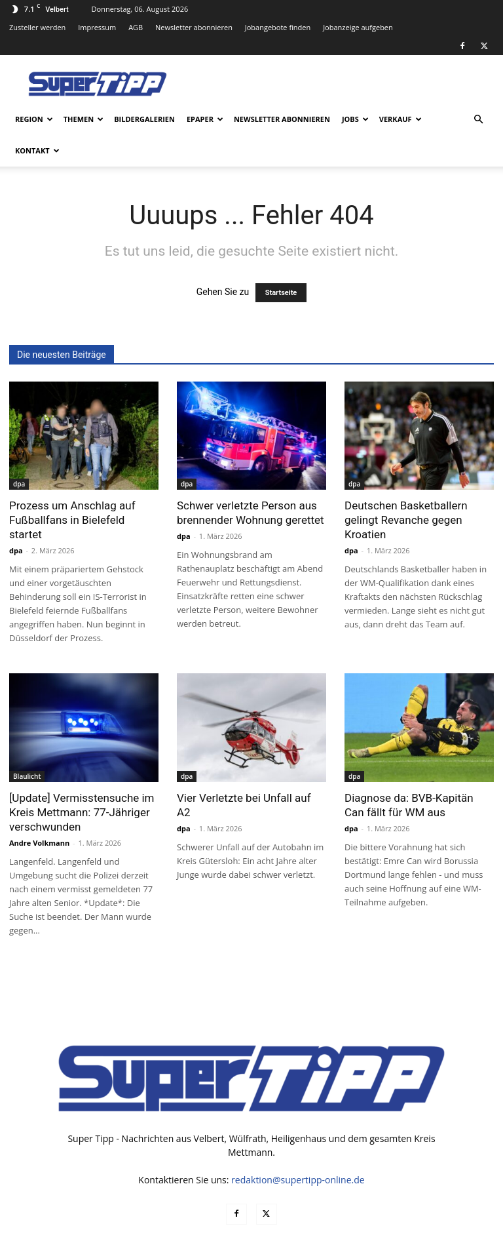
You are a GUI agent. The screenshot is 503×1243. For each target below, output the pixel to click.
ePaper (205, 119)
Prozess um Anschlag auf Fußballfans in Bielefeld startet (72, 520)
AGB (135, 27)
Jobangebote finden (278, 27)
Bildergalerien (144, 119)
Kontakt (37, 150)
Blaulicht (27, 776)
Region (34, 119)
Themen (83, 119)
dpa (19, 483)
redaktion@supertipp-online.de (298, 1180)
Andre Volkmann (39, 843)
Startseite (281, 292)
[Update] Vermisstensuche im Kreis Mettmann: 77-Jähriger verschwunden (82, 812)
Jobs (355, 119)
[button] (478, 119)
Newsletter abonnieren (194, 27)
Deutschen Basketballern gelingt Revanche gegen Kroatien (406, 520)
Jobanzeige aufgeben (358, 27)
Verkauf (400, 119)
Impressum (97, 27)
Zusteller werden (37, 27)
